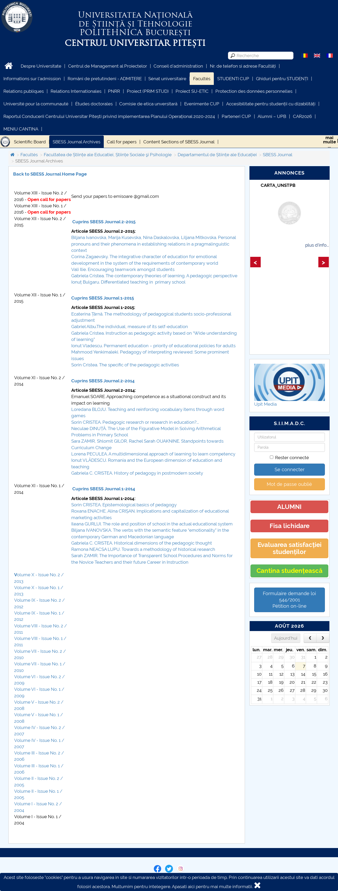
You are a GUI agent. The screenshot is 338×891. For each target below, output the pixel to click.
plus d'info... (317, 245)
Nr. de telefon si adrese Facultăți (243, 66)
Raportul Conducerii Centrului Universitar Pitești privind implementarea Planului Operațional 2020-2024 (109, 116)
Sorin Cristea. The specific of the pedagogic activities (125, 364)
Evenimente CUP (201, 103)
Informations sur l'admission (32, 78)
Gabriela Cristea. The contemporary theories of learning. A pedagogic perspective (154, 275)
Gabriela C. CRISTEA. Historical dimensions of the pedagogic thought (141, 543)
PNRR (114, 91)
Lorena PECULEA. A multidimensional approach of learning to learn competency (153, 454)
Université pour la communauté (35, 103)
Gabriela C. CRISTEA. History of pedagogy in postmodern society (137, 473)
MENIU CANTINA (20, 129)
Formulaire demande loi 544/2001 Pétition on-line (289, 600)
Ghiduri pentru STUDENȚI (282, 78)
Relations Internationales (76, 91)
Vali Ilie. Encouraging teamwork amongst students (123, 269)
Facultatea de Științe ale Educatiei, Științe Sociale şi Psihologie (108, 154)
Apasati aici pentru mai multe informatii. (212, 886)
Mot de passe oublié (289, 484)
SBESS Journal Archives (76, 141)
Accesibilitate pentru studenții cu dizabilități (270, 103)
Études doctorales (94, 103)
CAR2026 (302, 116)
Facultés (201, 78)
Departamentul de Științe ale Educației (217, 154)
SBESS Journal (277, 154)
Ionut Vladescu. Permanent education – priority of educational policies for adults (153, 345)
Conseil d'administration (178, 66)
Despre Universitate (41, 66)
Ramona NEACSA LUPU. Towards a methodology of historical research (143, 549)
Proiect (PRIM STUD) (148, 91)
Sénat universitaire (167, 78)
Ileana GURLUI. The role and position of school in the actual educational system (152, 523)
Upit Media (265, 404)
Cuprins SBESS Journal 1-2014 (103, 488)
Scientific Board (30, 141)
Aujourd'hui (285, 638)
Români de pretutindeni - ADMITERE (105, 78)
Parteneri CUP (236, 116)
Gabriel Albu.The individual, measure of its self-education (129, 326)
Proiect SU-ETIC (192, 91)
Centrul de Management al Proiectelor (107, 66)
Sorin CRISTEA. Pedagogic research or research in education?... (135, 422)
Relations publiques (23, 91)
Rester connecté (289, 457)
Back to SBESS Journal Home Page (50, 174)
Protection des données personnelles (253, 91)
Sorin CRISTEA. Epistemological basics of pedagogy (124, 504)
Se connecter (289, 469)
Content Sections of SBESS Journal (179, 141)
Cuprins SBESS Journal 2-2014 (103, 380)
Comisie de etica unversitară (148, 103)
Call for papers (122, 141)
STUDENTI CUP (233, 78)
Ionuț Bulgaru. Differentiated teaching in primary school (128, 282)
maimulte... (329, 141)
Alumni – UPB (272, 116)
